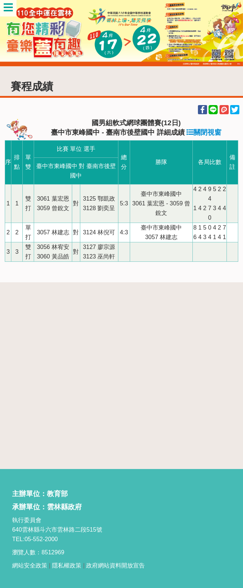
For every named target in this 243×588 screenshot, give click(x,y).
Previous (12, 33)
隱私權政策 (66, 565)
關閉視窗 (204, 132)
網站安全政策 (29, 565)
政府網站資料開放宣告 (115, 565)
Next (230, 33)
